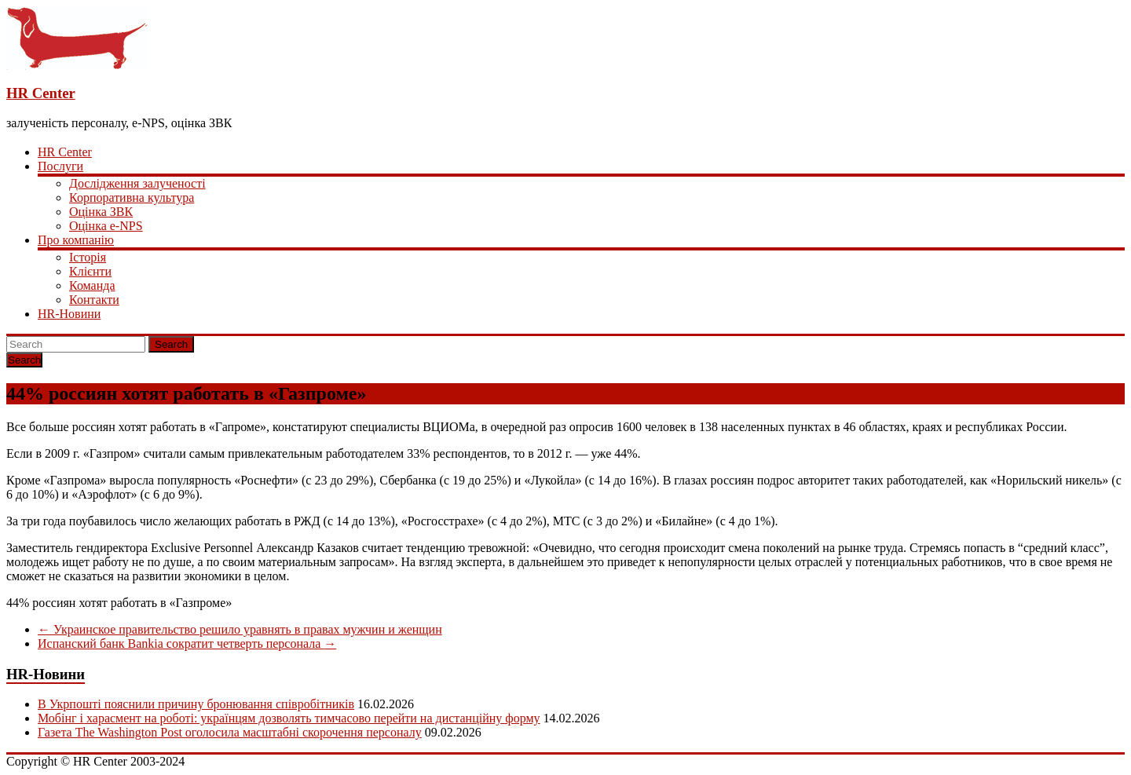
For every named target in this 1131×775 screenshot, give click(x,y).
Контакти (94, 299)
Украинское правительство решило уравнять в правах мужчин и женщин (240, 629)
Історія (87, 257)
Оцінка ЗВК (101, 211)
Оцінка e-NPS (106, 225)
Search (171, 344)
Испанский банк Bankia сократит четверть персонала (187, 643)
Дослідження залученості (137, 183)
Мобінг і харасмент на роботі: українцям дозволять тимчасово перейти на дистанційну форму (289, 718)
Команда (92, 285)
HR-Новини (69, 313)
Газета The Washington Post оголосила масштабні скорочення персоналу (230, 732)
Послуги (60, 166)
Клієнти (90, 271)
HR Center (40, 93)
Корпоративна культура (131, 197)
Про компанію (76, 240)
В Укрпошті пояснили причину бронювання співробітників (196, 704)
